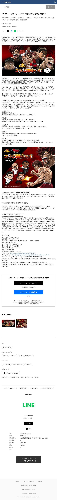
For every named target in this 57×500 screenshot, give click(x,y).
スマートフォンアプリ (25, 355)
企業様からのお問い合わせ (28, 489)
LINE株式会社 (23, 388)
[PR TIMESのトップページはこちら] (7, 2)
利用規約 (40, 481)
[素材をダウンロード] (20, 30)
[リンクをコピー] (23, 30)
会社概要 (17, 481)
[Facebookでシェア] (11, 30)
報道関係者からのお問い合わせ (28, 485)
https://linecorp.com (25, 433)
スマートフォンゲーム (9, 355)
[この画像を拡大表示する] (8, 323)
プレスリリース (13, 388)
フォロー (28, 423)
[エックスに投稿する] (8, 30)
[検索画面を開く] (55, 2)
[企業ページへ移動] (28, 405)
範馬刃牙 (29, 364)
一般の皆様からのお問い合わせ (28, 493)
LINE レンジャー (18, 364)
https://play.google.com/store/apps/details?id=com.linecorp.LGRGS (30, 255)
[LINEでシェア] (14, 30)
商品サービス (7, 347)
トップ (4, 388)
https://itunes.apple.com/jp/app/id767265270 (22, 253)
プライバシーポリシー (28, 481)
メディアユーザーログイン (28, 283)
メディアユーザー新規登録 (28, 292)
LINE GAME (6, 364)
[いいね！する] (3, 30)
